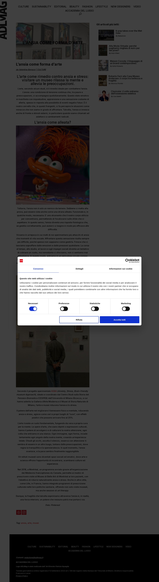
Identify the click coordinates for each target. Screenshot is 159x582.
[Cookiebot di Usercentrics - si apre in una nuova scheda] (127, 261)
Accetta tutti (120, 320)
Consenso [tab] (38, 268)
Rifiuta (79, 320)
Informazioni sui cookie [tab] (120, 268)
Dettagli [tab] (79, 268)
